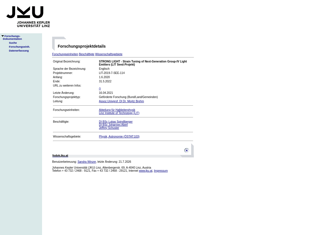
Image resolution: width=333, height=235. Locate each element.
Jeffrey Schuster (109, 127)
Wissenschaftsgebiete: (67, 136)
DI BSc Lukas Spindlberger (116, 121)
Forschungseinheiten (65, 54)
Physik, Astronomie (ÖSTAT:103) (119, 136)
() (100, 88)
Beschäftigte (86, 54)
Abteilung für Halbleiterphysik (117, 109)
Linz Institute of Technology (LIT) (119, 113)
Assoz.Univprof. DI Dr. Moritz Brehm (121, 101)
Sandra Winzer (87, 161)
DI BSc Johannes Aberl (113, 124)
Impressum (161, 170)
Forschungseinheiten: (66, 109)
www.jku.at (145, 170)
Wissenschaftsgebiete (108, 54)
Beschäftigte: (61, 121)
